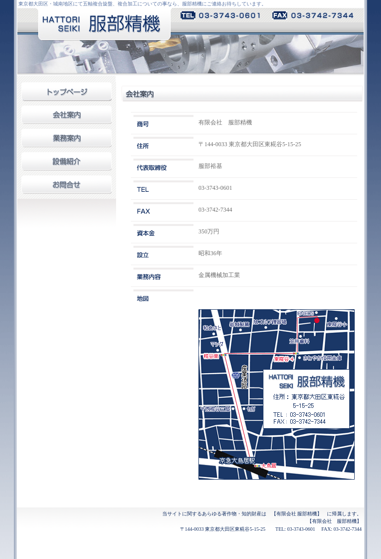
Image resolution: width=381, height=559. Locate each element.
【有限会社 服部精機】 (296, 513)
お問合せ (66, 187)
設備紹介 (66, 163)
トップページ (66, 94)
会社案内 (66, 117)
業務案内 (66, 140)
